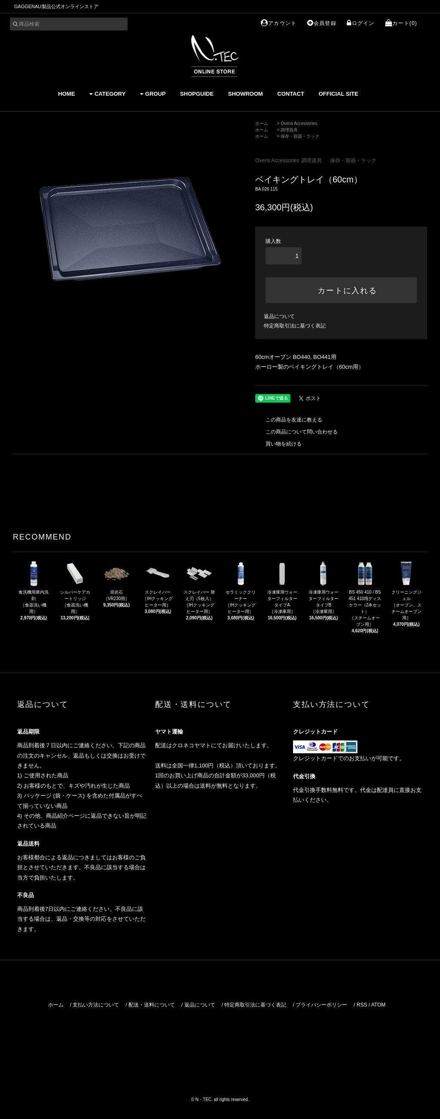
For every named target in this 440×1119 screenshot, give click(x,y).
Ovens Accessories (299, 123)
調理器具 (289, 129)
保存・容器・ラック (300, 136)
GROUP (153, 94)
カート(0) (401, 23)
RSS (362, 1005)
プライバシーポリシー (321, 1005)
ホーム (261, 123)
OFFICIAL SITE (338, 94)
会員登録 (321, 23)
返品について (279, 316)
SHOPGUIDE (197, 94)
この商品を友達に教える (288, 420)
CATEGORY (107, 94)
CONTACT (290, 94)
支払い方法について (96, 1005)
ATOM (378, 1005)
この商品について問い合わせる (296, 432)
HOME (66, 94)
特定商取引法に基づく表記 (295, 326)
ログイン (360, 23)
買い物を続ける (278, 444)
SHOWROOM (245, 94)
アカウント (278, 23)
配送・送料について (151, 1005)
